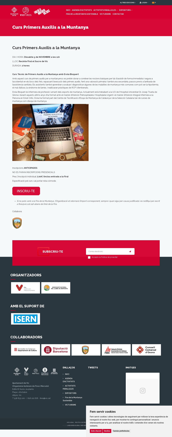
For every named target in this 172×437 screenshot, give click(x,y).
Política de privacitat (83, 430)
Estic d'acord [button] (96, 431)
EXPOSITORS (110, 14)
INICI (53, 14)
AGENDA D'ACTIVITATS (67, 14)
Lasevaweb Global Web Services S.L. (79, 433)
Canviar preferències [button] (121, 431)
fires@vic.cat (24, 211)
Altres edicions (128, 3)
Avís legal (70, 430)
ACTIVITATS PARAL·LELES (90, 14)
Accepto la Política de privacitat (104, 265)
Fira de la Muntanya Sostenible (135, 14)
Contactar (69, 18)
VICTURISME (56, 18)
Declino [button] (107, 431)
